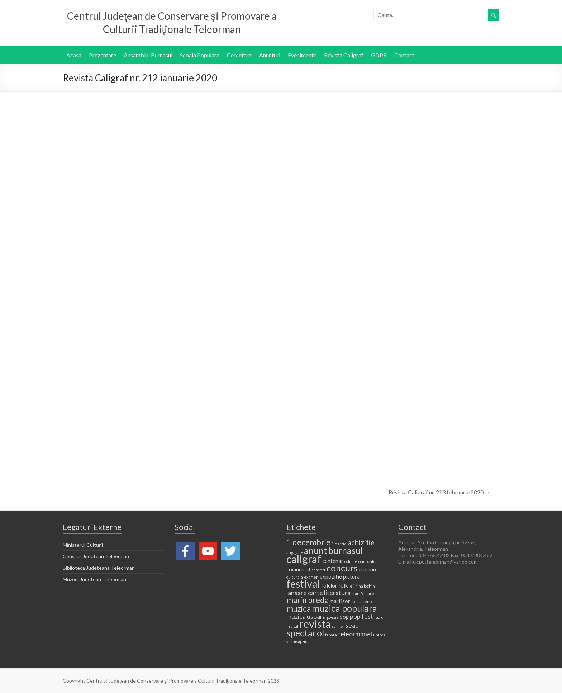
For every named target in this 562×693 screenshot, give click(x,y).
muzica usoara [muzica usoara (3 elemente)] (306, 616)
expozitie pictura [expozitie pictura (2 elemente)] (340, 576)
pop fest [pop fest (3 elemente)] (361, 616)
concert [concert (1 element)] (318, 570)
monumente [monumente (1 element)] (362, 601)
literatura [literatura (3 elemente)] (337, 593)
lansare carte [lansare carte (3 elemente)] (304, 593)
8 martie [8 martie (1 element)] (339, 543)
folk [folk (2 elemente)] (343, 585)
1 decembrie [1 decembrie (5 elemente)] (308, 542)
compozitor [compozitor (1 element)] (367, 561)
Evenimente (302, 55)
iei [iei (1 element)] (351, 586)
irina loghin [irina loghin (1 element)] (364, 586)
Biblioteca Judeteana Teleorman (99, 568)
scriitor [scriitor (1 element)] (338, 626)
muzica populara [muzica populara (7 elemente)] (344, 608)
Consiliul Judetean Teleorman (96, 556)
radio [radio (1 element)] (378, 617)
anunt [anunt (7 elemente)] (315, 550)
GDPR (379, 55)
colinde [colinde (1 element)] (350, 561)
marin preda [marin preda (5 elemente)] (307, 600)
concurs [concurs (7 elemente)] (342, 568)
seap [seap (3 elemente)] (352, 625)
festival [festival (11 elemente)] (303, 583)
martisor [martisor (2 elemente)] (340, 601)
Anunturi (269, 55)
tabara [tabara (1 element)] (331, 634)
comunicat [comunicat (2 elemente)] (298, 569)
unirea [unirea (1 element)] (379, 634)
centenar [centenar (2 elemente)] (332, 560)
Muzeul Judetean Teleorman (94, 579)
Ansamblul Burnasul (148, 55)
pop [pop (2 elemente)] (344, 616)
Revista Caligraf (343, 55)
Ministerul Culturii (83, 545)
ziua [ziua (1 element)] (306, 641)
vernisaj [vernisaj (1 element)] (293, 641)
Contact (404, 55)
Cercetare (239, 55)
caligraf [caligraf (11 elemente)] (303, 558)
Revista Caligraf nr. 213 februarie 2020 (439, 492)
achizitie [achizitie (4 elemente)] (361, 542)
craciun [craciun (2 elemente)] (367, 569)
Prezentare (102, 55)
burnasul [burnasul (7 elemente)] (345, 550)
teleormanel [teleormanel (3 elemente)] (355, 634)
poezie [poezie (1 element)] (333, 617)
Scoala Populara (199, 55)
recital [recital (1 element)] (292, 626)
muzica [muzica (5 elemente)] (298, 608)
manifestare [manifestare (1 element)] (363, 593)
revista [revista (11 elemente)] (315, 623)
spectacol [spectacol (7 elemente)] (305, 632)
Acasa (73, 55)
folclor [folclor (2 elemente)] (329, 585)
